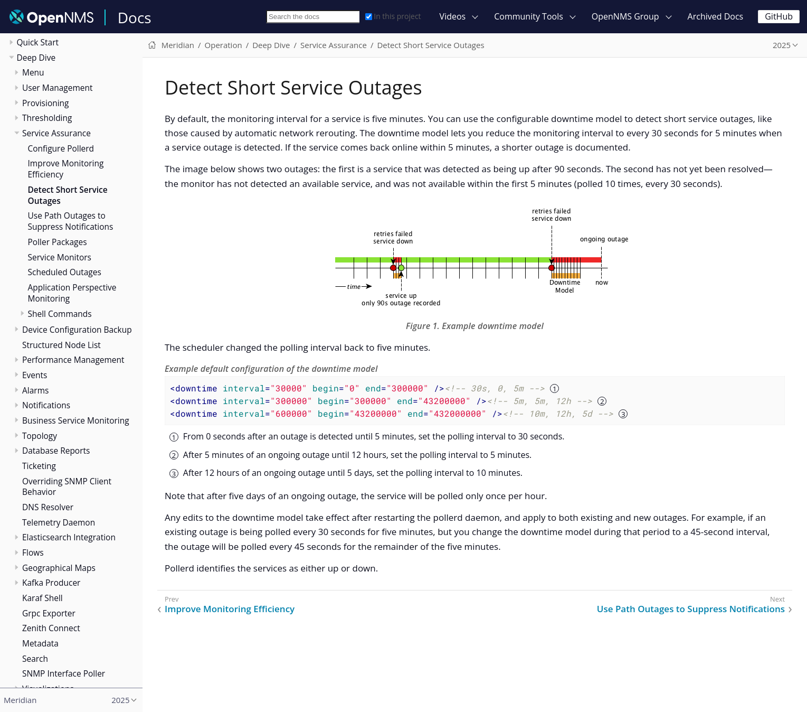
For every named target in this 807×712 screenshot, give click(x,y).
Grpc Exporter (48, 613)
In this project (393, 16)
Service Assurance (56, 133)
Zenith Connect (51, 628)
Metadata (40, 643)
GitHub (779, 16)
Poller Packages (57, 242)
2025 (782, 45)
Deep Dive (36, 57)
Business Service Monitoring (75, 420)
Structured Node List (61, 345)
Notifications (46, 405)
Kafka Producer (51, 582)
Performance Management (73, 360)
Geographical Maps (59, 568)
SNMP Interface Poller (63, 673)
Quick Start (38, 42)
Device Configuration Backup (77, 329)
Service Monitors (59, 257)
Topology (39, 436)
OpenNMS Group (625, 16)
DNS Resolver (47, 507)
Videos (453, 16)
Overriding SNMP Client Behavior (66, 486)
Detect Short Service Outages (68, 195)
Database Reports (56, 450)
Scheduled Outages (64, 272)
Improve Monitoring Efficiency (66, 168)
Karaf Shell (42, 598)
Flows (33, 552)
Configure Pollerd (61, 148)
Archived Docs (716, 16)
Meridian (178, 45)
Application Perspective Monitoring (72, 293)
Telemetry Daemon (58, 522)
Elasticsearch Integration (69, 537)
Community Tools (528, 16)
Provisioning (45, 103)
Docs (134, 17)
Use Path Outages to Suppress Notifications (70, 221)
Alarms (35, 390)
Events (34, 375)
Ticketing (39, 466)
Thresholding (47, 118)
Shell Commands (60, 314)
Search (35, 658)
